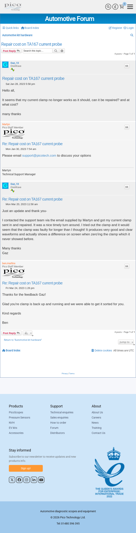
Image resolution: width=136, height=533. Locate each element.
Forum (54, 427)
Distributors (57, 433)
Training (97, 427)
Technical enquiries (61, 412)
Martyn (6, 124)
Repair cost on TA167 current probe (31, 44)
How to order (58, 422)
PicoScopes (16, 412)
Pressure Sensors (19, 417)
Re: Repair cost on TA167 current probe (32, 144)
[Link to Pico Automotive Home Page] (12, 6)
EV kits (13, 427)
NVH (12, 422)
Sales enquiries (59, 417)
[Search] (108, 7)
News (95, 422)
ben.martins (8, 263)
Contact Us (98, 433)
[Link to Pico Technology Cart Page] (121, 7)
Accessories (16, 433)
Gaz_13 (14, 63)
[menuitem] (129, 28)
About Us (97, 412)
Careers (96, 417)
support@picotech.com (39, 155)
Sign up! (26, 468)
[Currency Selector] (115, 7)
